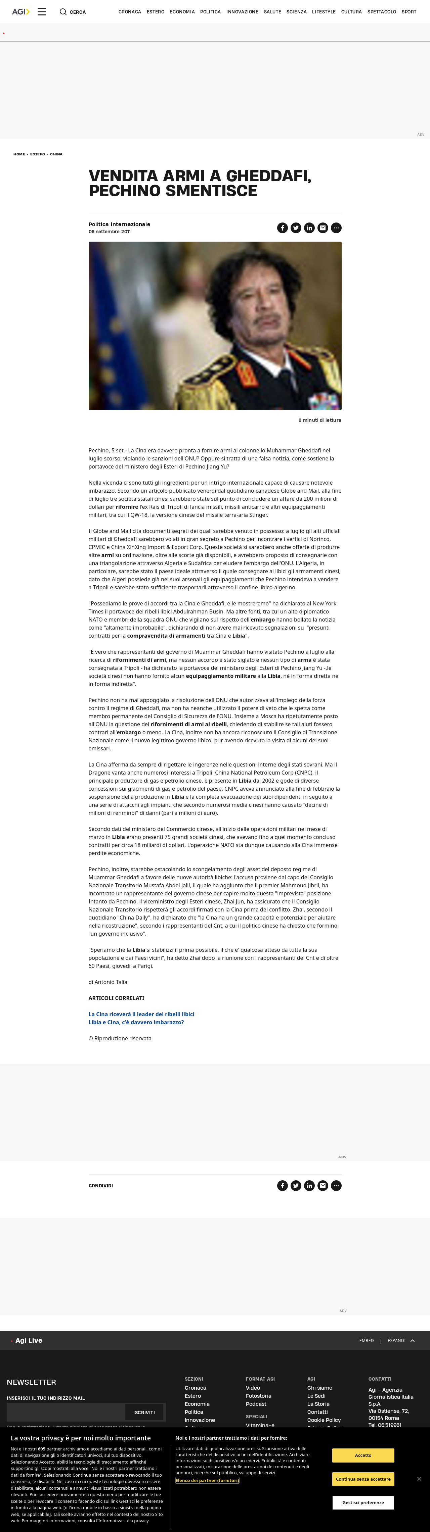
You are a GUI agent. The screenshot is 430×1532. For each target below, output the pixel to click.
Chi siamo (319, 1388)
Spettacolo (382, 12)
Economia (182, 12)
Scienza (297, 12)
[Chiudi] (419, 1478)
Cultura (351, 12)
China (56, 154)
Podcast (256, 1404)
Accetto (363, 1455)
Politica (210, 12)
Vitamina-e (260, 1425)
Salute (273, 12)
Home (19, 154)
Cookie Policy (324, 1420)
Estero (156, 12)
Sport (409, 12)
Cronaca (130, 12)
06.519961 (389, 1425)
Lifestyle (324, 12)
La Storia (318, 1404)
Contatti (317, 1412)
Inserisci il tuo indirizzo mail (46, 1398)
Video (253, 1388)
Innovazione (242, 12)
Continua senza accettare (363, 1479)
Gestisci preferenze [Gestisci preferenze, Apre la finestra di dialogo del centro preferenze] (363, 1502)
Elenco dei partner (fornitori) (207, 1480)
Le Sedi (316, 1396)
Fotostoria (258, 1396)
